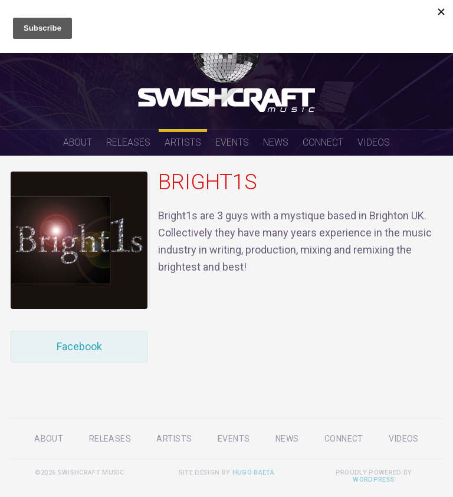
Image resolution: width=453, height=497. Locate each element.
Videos (373, 142)
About (77, 142)
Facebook (79, 346)
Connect (323, 142)
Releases (128, 142)
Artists (183, 142)
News (275, 142)
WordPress (374, 479)
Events (232, 142)
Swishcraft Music (226, 64)
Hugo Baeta (253, 472)
